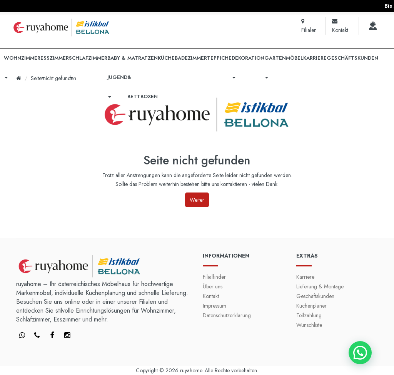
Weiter (197, 200)
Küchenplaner (311, 306)
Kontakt (211, 296)
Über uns (212, 286)
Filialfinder (214, 277)
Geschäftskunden (315, 296)
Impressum (214, 306)
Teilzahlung (309, 315)
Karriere (305, 277)
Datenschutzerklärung (227, 315)
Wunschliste (309, 325)
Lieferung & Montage (320, 286)
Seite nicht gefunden (53, 78)
